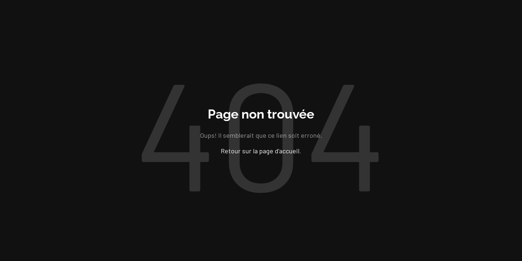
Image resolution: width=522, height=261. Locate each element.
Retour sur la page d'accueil (260, 150)
